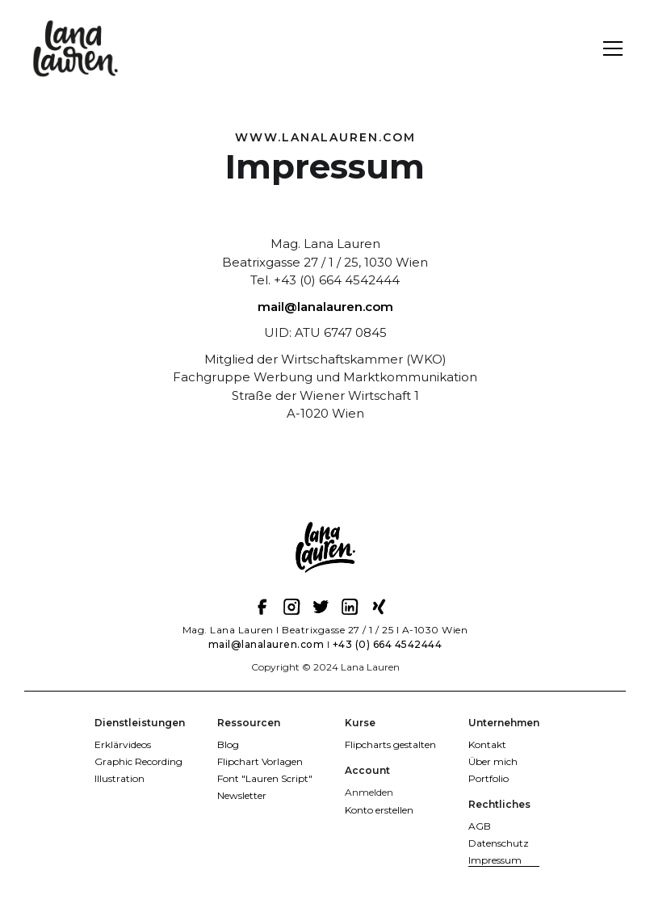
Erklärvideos (122, 744)
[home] (76, 48)
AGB (479, 826)
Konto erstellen (379, 810)
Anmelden (369, 792)
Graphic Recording (138, 761)
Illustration (119, 778)
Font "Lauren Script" (264, 778)
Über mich (493, 761)
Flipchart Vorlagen (260, 761)
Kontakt (487, 744)
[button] (609, 48)
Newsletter (241, 795)
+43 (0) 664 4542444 (387, 644)
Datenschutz (498, 843)
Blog (228, 744)
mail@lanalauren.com (325, 306)
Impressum (495, 860)
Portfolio (488, 778)
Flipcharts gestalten (390, 744)
